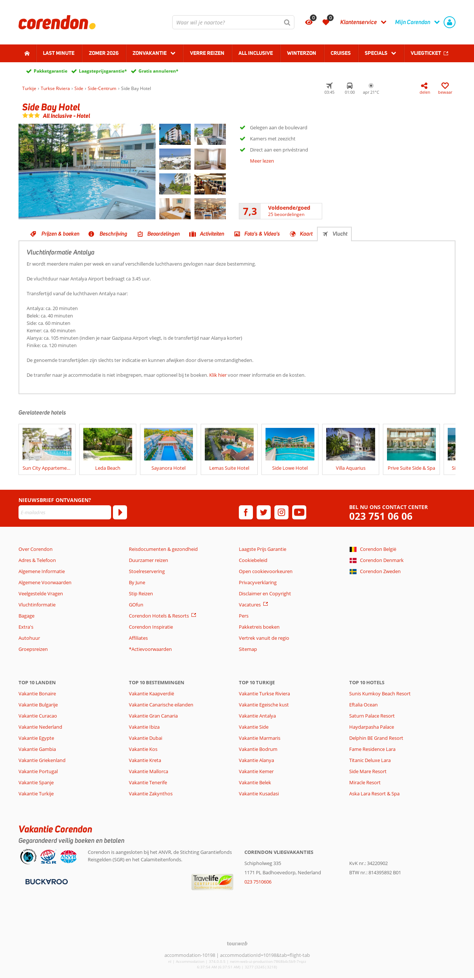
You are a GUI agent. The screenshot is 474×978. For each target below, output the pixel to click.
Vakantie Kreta (145, 760)
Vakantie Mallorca (148, 771)
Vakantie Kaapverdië (151, 693)
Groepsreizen (33, 649)
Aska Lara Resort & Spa (374, 793)
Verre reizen (207, 53)
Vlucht (340, 233)
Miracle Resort (365, 782)
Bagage (26, 615)
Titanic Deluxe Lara (370, 760)
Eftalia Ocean (363, 704)
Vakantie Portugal (38, 771)
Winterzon (301, 53)
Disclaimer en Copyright (265, 593)
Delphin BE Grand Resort (376, 738)
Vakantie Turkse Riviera (264, 693)
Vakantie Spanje (36, 782)
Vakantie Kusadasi (259, 793)
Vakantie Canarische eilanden (161, 704)
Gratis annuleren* (158, 71)
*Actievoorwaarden (150, 649)
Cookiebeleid (253, 560)
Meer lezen (262, 160)
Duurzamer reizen (148, 560)
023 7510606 (257, 881)
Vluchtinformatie (37, 604)
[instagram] (281, 512)
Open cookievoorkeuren (266, 571)
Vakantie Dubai (145, 738)
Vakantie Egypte (36, 738)
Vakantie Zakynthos (151, 793)
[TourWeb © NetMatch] (237, 943)
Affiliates (138, 638)
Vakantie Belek (255, 782)
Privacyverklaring (258, 582)
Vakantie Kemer (256, 771)
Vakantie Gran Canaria (153, 715)
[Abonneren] (120, 512)
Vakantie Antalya (257, 715)
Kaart (306, 233)
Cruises (341, 53)
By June (137, 582)
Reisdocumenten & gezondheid (163, 549)
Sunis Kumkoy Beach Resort (380, 693)
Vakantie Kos (143, 749)
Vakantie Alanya (256, 760)
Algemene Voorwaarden (45, 582)
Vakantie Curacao (38, 715)
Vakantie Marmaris (259, 738)
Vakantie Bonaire (37, 693)
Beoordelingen (163, 233)
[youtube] (299, 512)
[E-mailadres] (65, 512)
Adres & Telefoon (37, 560)
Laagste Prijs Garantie (262, 549)
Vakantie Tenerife (148, 782)
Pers (243, 615)
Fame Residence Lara (372, 749)
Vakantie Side (253, 726)
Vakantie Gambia (37, 749)
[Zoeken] (287, 22)
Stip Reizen (141, 593)
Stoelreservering (147, 571)
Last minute (58, 53)
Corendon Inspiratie (151, 626)
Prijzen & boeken (60, 233)
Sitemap (248, 649)
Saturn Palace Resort (372, 715)
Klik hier (218, 375)
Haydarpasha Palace (371, 726)
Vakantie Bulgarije (38, 704)
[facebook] (246, 512)
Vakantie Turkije (36, 793)
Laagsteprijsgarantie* (103, 71)
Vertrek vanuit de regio (264, 638)
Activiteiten (212, 233)
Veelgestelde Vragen (41, 593)
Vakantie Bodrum (258, 749)
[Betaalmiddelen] (45, 881)
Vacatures (250, 604)
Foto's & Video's (262, 233)
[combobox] (233, 22)
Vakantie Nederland (40, 726)
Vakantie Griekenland (42, 760)
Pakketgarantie (50, 71)
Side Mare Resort (368, 771)
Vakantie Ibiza (144, 726)
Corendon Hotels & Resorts (159, 615)
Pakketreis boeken (259, 626)
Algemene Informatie (42, 571)
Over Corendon (36, 549)
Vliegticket (426, 53)
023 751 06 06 (381, 516)
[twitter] (264, 512)
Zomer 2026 (103, 53)
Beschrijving (113, 233)
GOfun (136, 604)
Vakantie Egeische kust (264, 704)
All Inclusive (255, 53)
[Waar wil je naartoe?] (233, 22)
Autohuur (29, 638)
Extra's (26, 626)
